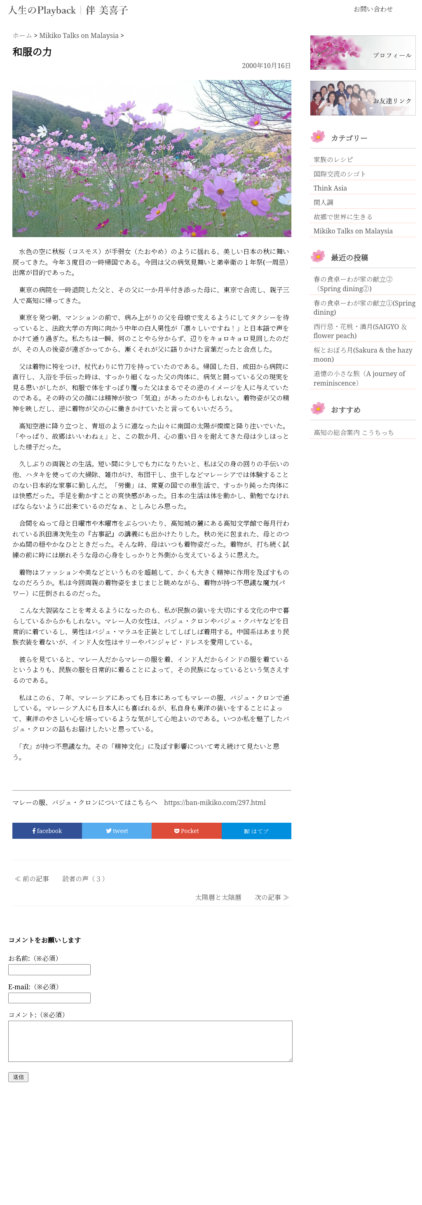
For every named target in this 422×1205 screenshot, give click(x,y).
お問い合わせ (373, 9)
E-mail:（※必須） (35, 986)
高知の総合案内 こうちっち (354, 432)
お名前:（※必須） (35, 958)
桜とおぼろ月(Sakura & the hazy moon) (363, 355)
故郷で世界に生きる (343, 216)
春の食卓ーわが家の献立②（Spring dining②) (353, 284)
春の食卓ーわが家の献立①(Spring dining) (365, 308)
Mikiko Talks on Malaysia (353, 230)
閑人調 (323, 202)
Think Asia (330, 188)
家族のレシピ (333, 159)
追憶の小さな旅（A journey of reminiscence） (359, 378)
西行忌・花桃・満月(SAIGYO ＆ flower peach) (361, 331)
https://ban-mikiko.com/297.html (215, 802)
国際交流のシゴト (340, 174)
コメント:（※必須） (38, 1014)
